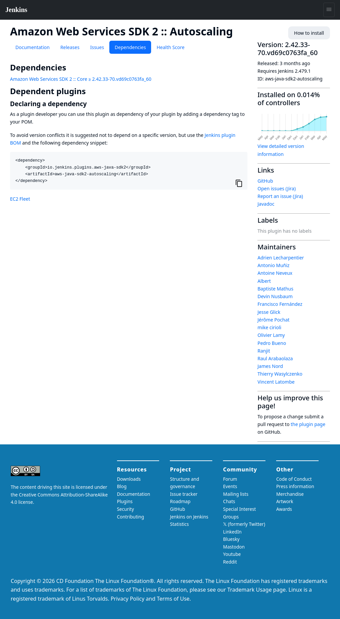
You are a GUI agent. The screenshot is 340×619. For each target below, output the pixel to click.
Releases (69, 47)
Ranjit (263, 351)
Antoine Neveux (274, 273)
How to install (309, 33)
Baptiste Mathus (275, 288)
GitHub (265, 181)
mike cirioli (269, 327)
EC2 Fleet (20, 199)
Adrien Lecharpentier (280, 257)
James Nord (270, 366)
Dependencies (130, 47)
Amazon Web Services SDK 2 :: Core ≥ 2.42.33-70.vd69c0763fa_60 (80, 79)
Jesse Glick (268, 312)
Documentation (32, 47)
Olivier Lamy (271, 335)
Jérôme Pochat (273, 320)
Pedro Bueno (271, 343)
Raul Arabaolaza (275, 358)
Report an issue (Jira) (280, 196)
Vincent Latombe (276, 382)
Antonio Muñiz (273, 265)
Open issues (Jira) (276, 188)
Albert (264, 281)
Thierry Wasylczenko (279, 374)
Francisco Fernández (279, 304)
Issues (97, 47)
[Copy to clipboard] (239, 183)
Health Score (170, 47)
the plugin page (308, 424)
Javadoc (265, 204)
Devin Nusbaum (275, 296)
